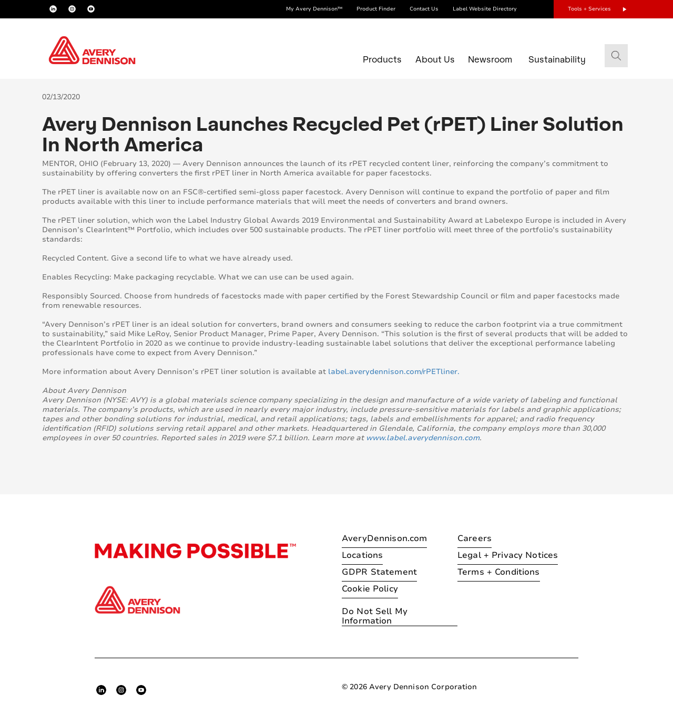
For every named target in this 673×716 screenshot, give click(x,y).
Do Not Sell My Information (374, 616)
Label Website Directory (485, 9)
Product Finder (375, 9)
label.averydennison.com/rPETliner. (394, 372)
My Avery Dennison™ (314, 9)
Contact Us (424, 9)
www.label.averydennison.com (423, 438)
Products (382, 59)
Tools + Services (589, 9)
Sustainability (557, 59)
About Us (435, 59)
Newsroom (490, 59)
